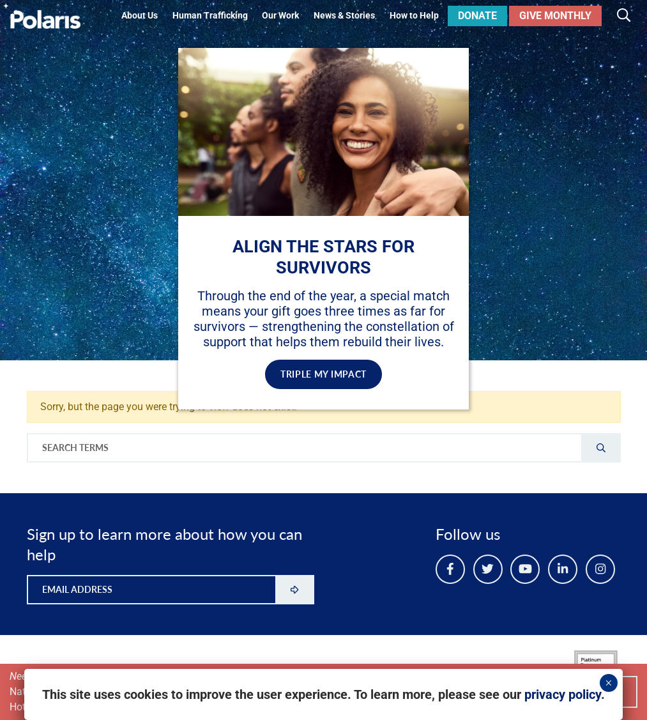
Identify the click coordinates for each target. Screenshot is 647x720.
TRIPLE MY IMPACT (323, 374)
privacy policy (562, 694)
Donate (477, 16)
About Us (139, 15)
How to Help (414, 15)
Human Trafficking (210, 15)
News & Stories (344, 15)
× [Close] (608, 683)
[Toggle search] (623, 16)
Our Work (280, 15)
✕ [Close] (448, 62)
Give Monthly (555, 16)
